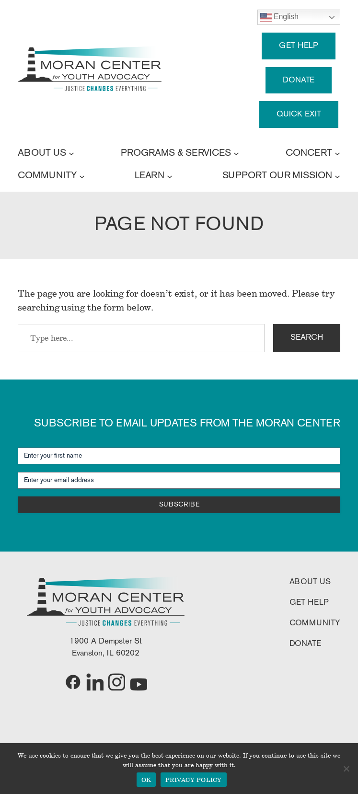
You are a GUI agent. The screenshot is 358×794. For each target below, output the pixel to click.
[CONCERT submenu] (337, 153)
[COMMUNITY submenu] (82, 176)
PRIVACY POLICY (193, 779)
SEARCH (306, 338)
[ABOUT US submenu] (71, 153)
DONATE (298, 80)
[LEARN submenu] (170, 176)
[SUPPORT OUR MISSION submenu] (337, 176)
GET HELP (298, 46)
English (279, 17)
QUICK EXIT (299, 114)
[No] (346, 768)
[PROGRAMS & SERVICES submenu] (236, 153)
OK (146, 779)
